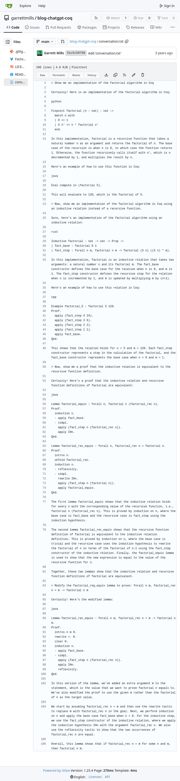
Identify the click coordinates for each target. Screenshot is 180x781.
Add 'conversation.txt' (104, 53)
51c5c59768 (76, 53)
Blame (76, 75)
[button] (62, 41)
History (92, 75)
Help (41, 5)
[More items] (172, 27)
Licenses (95, 776)
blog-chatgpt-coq (54, 18)
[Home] (8, 6)
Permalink (59, 75)
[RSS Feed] (96, 17)
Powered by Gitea (56, 770)
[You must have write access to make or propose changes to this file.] (142, 75)
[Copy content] (115, 75)
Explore (25, 5)
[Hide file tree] (8, 42)
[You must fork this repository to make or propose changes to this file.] (133, 75)
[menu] (77, 777)
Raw (42, 75)
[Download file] (106, 75)
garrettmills (22, 18)
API (107, 776)
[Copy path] (126, 41)
